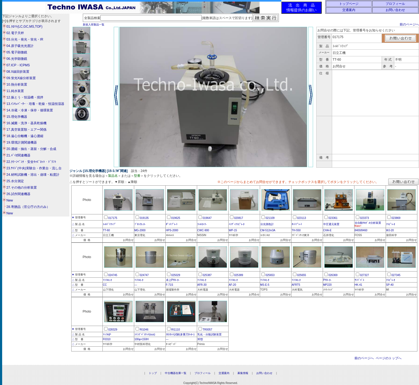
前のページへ (409, 24)
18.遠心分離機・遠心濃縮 (24, 136)
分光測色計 (267, 224)
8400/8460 (361, 230)
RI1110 (175, 329)
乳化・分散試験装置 (209, 334)
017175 (112, 218)
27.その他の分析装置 (21, 187)
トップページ (348, 4)
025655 (301, 275)
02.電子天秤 (15, 33)
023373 (364, 218)
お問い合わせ (395, 10)
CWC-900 (203, 230)
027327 (364, 275)
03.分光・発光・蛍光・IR (24, 39)
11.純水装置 (15, 91)
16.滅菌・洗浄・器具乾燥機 (26, 123)
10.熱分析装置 (16, 84)
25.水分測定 (15, 181)
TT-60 (106, 230)
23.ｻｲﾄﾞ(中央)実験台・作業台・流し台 (34, 168)
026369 (333, 275)
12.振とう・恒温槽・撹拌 (24, 97)
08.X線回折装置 (17, 72)
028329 (112, 329)
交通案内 (348, 10)
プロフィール (395, 4)
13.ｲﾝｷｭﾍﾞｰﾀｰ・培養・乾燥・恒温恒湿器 (35, 104)
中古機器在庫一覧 (175, 373)
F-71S (169, 284)
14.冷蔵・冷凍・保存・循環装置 (29, 110)
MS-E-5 (264, 284)
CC (105, 284)
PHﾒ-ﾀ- (327, 279)
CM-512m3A (267, 230)
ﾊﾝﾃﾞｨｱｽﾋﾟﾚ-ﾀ (236, 224)
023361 (333, 218)
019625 (175, 218)
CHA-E (327, 230)
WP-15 (233, 230)
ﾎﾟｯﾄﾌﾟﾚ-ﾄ (171, 224)
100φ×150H (141, 339)
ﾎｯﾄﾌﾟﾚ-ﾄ (297, 224)
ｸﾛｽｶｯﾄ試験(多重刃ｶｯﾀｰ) (180, 334)
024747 (144, 275)
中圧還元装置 (331, 224)
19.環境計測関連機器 (21, 142)
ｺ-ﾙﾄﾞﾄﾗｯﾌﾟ (109, 224)
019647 (207, 218)
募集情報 (242, 373)
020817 (238, 218)
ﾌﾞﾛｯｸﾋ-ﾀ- (140, 224)
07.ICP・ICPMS (18, 65)
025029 (175, 275)
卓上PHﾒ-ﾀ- (173, 279)
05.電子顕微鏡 (16, 52)
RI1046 (144, 329)
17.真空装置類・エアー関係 (26, 129)
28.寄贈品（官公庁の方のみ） (28, 207)
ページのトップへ (389, 358)
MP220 (327, 284)
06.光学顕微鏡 (16, 59)
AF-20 (232, 284)
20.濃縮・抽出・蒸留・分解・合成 (31, 149)
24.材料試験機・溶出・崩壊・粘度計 (32, 175)
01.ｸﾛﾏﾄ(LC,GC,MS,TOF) (24, 26)
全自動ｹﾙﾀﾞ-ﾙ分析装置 (368, 222)
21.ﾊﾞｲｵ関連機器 (18, 155)
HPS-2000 (172, 230)
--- (135, 284)
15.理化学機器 (16, 117)
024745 (112, 275)
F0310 (107, 339)
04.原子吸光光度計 (20, 46)
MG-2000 (140, 230)
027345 (396, 275)
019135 (144, 218)
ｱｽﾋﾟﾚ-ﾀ (390, 224)
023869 (396, 218)
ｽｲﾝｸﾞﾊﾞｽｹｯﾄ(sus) (144, 334)
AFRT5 (296, 284)
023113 (301, 218)
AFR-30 (202, 284)
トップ (153, 373)
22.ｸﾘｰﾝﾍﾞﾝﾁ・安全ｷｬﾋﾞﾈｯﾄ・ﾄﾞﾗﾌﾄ (31, 162)
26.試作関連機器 (18, 194)
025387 (207, 275)
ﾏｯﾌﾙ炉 (107, 334)
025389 (238, 275)
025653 (270, 275)
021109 (270, 218)
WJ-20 (390, 230)
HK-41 (358, 284)
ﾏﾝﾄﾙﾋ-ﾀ (107, 279)
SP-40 (390, 284)
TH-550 (296, 230)
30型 (200, 339)
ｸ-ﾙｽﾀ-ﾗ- (202, 224)
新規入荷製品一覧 (93, 24)
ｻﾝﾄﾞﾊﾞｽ (359, 279)
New (9, 200)
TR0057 (207, 329)
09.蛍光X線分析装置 (21, 78)
